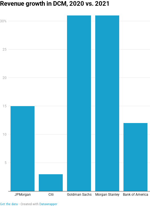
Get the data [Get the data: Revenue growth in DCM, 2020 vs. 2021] (9, 204)
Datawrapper (48, 204)
